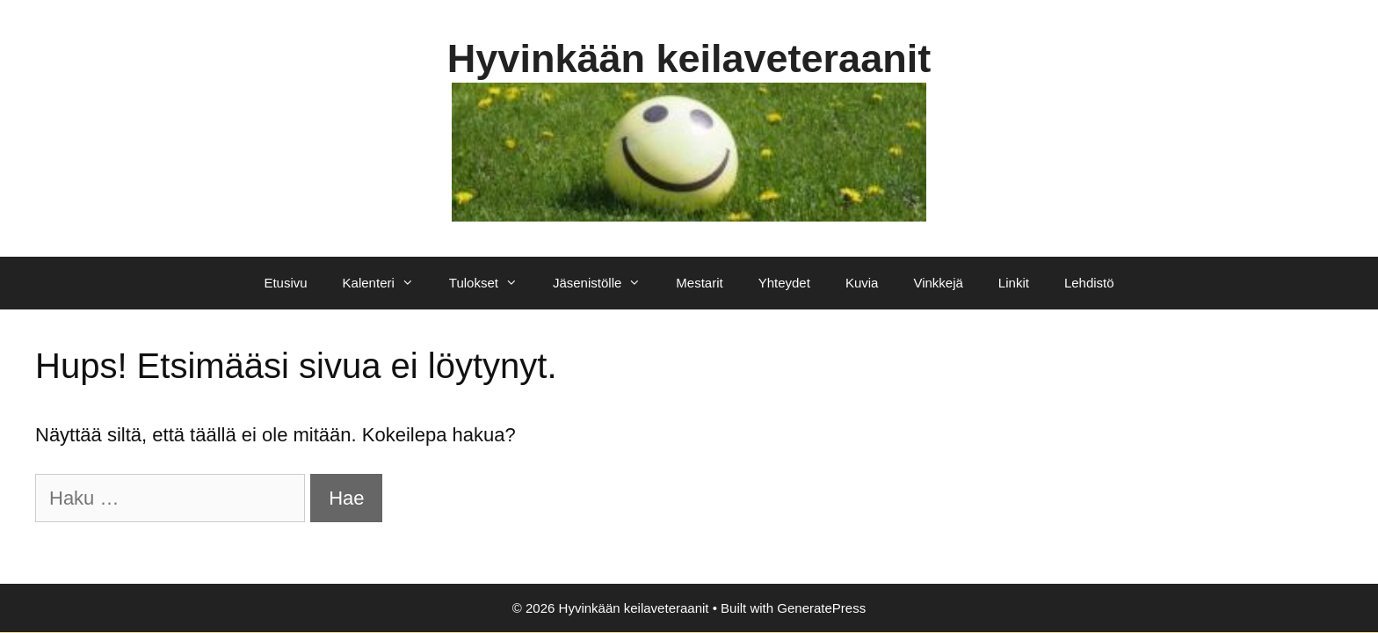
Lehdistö (1089, 282)
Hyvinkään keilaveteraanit (689, 58)
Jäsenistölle (605, 283)
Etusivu (285, 282)
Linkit (1013, 282)
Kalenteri (387, 283)
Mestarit (699, 282)
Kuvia (862, 282)
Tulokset (492, 283)
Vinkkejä (937, 282)
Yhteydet (784, 282)
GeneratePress (821, 607)
